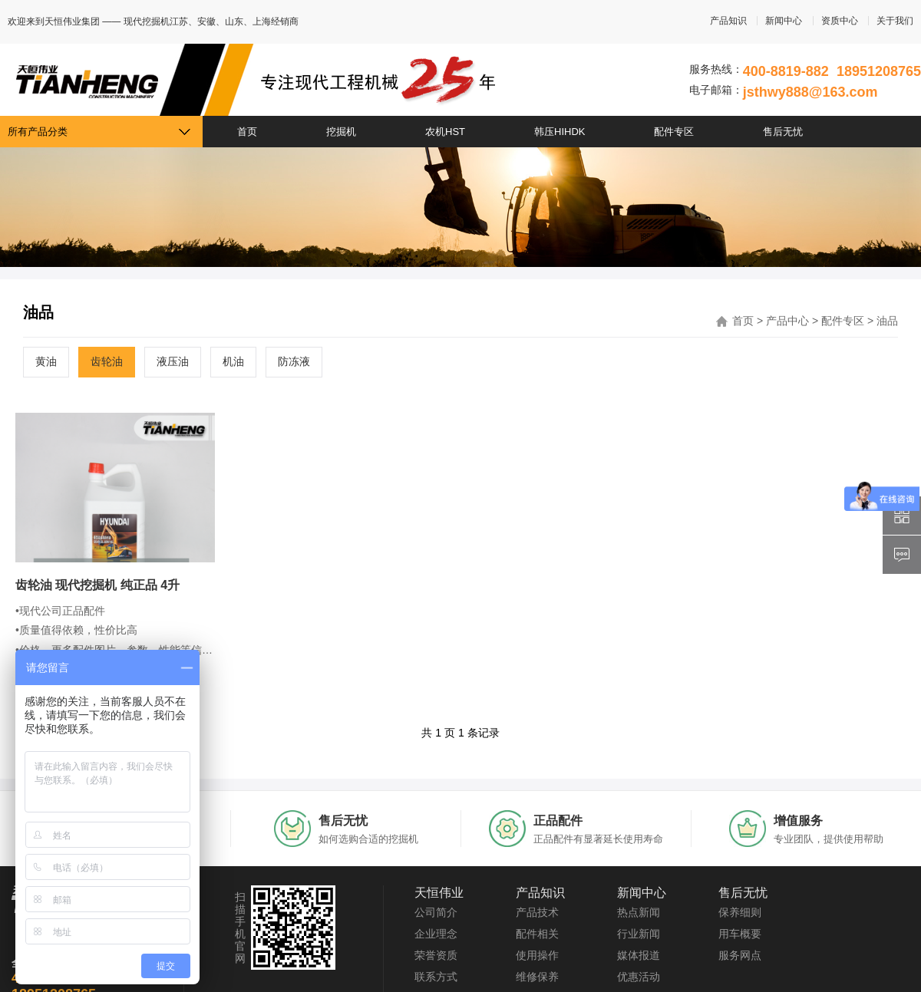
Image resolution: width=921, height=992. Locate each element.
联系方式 (435, 977)
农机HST (445, 131)
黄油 (46, 361)
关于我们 (894, 20)
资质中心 (839, 20)
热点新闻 (638, 912)
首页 (247, 131)
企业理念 (435, 934)
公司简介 (435, 912)
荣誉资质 (435, 955)
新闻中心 (783, 20)
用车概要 (739, 934)
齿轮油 (107, 361)
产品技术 (537, 912)
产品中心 (787, 321)
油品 (887, 321)
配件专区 (674, 131)
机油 (233, 361)
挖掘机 (341, 131)
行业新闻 (638, 934)
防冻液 (294, 361)
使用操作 (537, 955)
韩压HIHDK (559, 131)
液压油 (173, 361)
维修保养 (537, 977)
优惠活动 (638, 977)
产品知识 (728, 20)
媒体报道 (638, 955)
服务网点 (739, 955)
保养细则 (739, 912)
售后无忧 (783, 131)
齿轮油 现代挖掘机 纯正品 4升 (97, 585)
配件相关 (537, 934)
